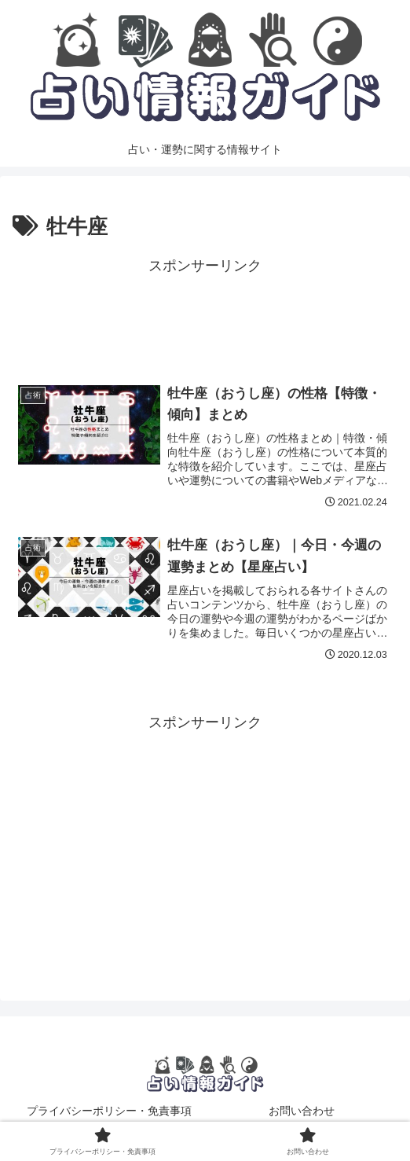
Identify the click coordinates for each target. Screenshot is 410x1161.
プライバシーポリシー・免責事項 (109, 1110)
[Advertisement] (205, 317)
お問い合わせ (302, 1110)
